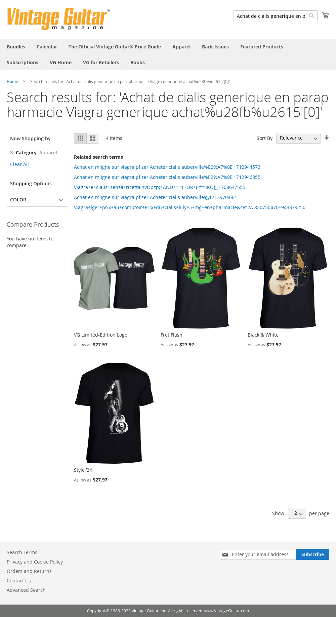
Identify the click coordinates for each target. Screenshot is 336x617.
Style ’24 (83, 470)
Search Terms (22, 552)
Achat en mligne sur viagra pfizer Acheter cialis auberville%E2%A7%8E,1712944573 (167, 167)
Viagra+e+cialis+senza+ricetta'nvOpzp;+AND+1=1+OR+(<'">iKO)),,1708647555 (159, 187)
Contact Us (19, 580)
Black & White (263, 335)
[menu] (168, 54)
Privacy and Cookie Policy (35, 561)
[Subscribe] (312, 554)
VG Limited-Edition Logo (100, 335)
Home (12, 81)
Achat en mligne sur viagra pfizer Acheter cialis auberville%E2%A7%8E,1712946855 (167, 177)
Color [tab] (18, 199)
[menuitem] (16, 46)
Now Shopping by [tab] (30, 138)
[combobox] (276, 15)
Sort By (264, 137)
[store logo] (58, 19)
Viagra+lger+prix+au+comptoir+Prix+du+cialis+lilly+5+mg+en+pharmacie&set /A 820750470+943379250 (189, 207)
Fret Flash (171, 335)
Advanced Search (26, 590)
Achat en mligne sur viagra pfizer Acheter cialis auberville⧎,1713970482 (155, 197)
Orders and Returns (29, 571)
